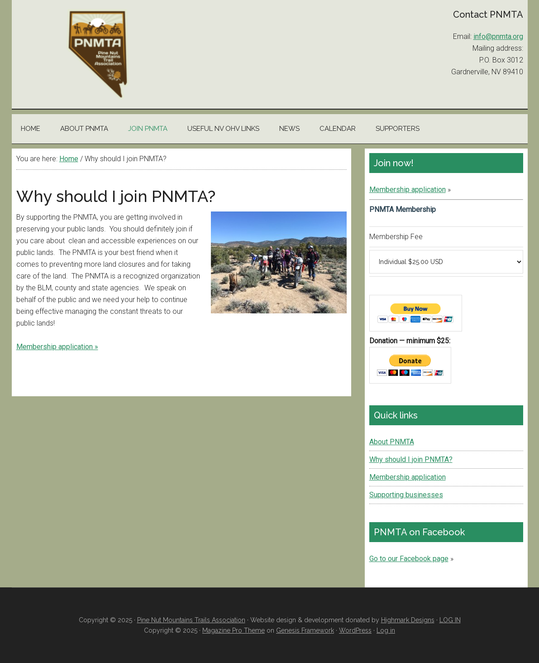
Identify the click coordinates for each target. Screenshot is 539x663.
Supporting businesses (406, 494)
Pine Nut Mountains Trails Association (98, 54)
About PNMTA (391, 441)
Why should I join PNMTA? (411, 459)
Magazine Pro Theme (233, 630)
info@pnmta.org (498, 36)
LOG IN (450, 620)
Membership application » (57, 346)
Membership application (407, 189)
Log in (386, 630)
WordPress (355, 630)
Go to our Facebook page (408, 558)
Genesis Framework (305, 630)
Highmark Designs (407, 620)
